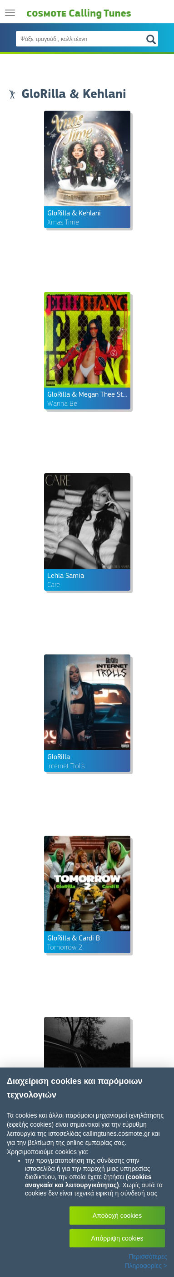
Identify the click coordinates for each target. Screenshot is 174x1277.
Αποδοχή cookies (117, 1215)
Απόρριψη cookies (117, 1238)
